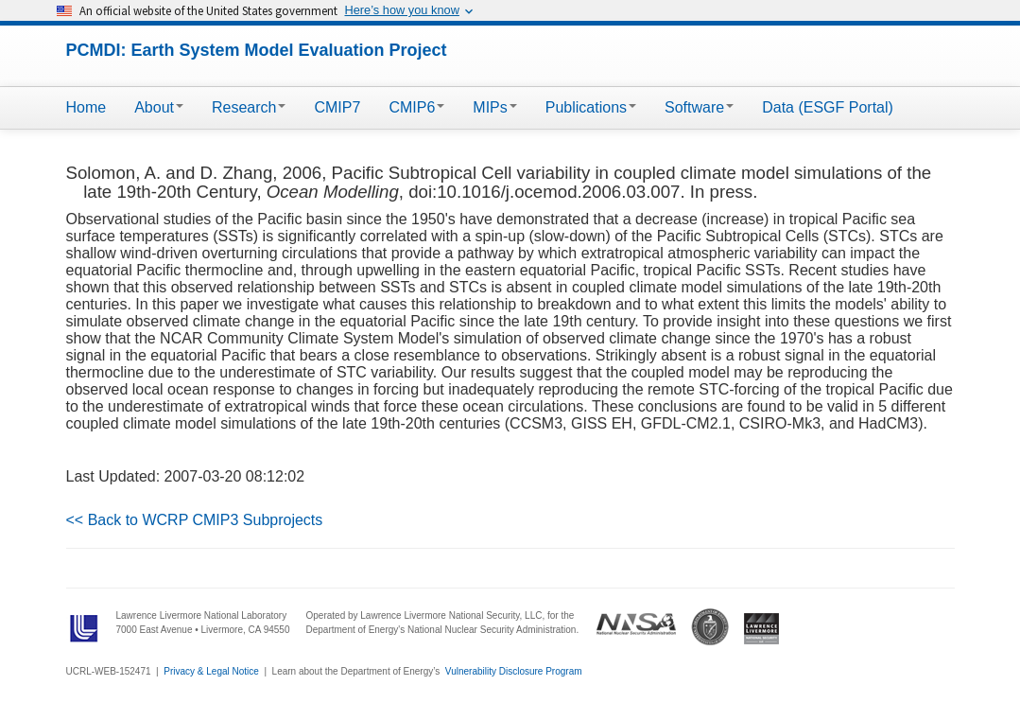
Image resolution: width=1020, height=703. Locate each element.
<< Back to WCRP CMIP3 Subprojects (194, 520)
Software (699, 107)
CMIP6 (416, 107)
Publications (590, 107)
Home (86, 107)
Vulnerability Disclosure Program (513, 671)
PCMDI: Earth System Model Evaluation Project (256, 50)
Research (248, 107)
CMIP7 (337, 107)
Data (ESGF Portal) (827, 107)
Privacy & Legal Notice (211, 671)
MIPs (494, 107)
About (158, 107)
